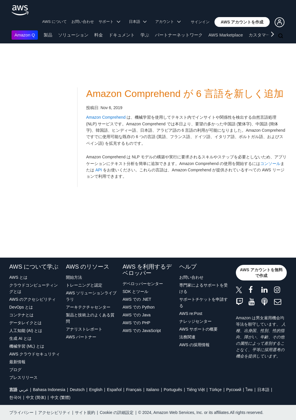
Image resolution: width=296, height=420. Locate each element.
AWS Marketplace (225, 34)
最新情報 (17, 362)
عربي (23, 389)
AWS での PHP (136, 322)
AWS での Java (137, 315)
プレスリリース (23, 377)
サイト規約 (85, 412)
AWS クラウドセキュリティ (34, 354)
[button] (242, 22)
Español (114, 389)
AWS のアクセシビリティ (32, 299)
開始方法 (74, 277)
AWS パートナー (81, 337)
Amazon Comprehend (105, 117)
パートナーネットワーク (179, 34)
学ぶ (144, 34)
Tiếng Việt (196, 389)
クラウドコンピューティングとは (33, 288)
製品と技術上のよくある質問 (90, 318)
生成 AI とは (20, 338)
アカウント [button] (168, 21)
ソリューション (73, 34)
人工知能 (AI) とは (25, 330)
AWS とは (18, 277)
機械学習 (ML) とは (26, 346)
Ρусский (233, 389)
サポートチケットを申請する (203, 302)
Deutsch (77, 389)
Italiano (152, 389)
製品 (48, 34)
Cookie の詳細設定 (117, 412)
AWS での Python (139, 307)
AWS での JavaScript (142, 330)
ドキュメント (122, 34)
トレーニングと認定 (84, 285)
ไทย (249, 389)
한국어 (15, 397)
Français (134, 389)
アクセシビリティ (54, 412)
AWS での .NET (137, 299)
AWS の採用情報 (194, 344)
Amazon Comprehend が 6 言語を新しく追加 (185, 93)
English (95, 389)
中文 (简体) (36, 397)
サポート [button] (109, 21)
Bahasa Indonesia (49, 389)
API (98, 170)
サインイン (200, 22)
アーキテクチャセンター (88, 307)
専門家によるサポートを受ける (203, 288)
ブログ (15, 369)
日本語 (263, 389)
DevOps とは (21, 307)
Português (173, 389)
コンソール (270, 163)
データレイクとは (25, 322)
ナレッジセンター (195, 321)
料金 (98, 34)
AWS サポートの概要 (198, 329)
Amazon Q (24, 34)
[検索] (281, 36)
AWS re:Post (190, 313)
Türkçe (215, 389)
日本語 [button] (138, 21)
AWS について (54, 21)
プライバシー (21, 412)
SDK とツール (135, 291)
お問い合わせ (82, 21)
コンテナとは (21, 315)
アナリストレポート (84, 329)
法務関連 (187, 337)
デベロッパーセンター (143, 283)
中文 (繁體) (61, 397)
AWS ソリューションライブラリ (91, 296)
